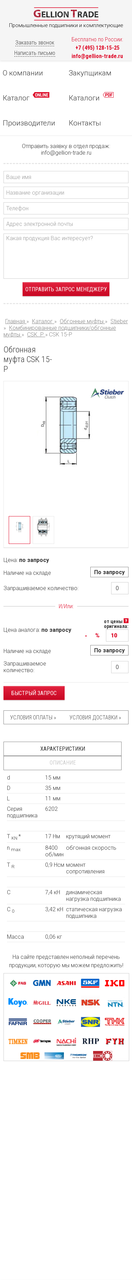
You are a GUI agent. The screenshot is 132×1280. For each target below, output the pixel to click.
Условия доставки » (95, 717)
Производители (29, 123)
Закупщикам (90, 73)
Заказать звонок (34, 42)
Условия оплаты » (33, 717)
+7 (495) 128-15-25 (97, 47)
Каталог (26, 97)
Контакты (85, 123)
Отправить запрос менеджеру (66, 289)
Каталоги (91, 97)
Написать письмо (34, 53)
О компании (23, 73)
